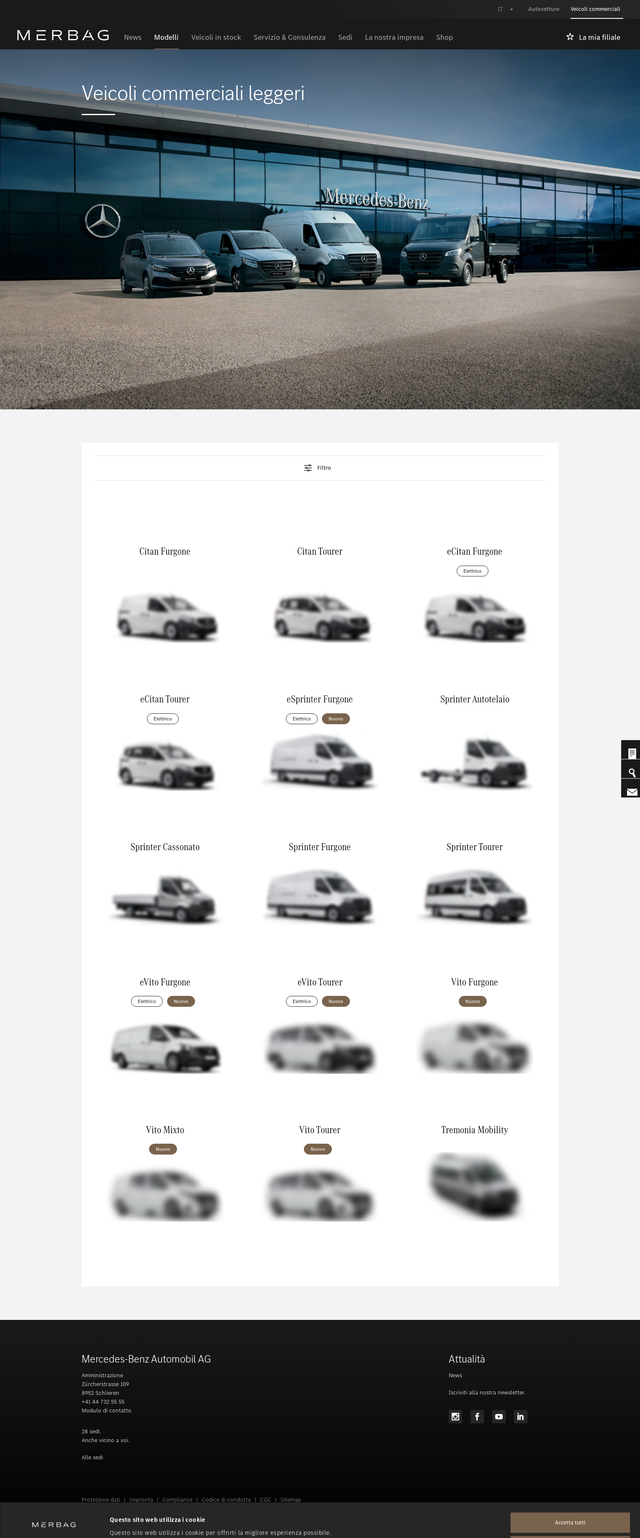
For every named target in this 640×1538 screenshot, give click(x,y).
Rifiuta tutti (570, 1511)
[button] (320, 468)
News (455, 1375)
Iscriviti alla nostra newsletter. (487, 1393)
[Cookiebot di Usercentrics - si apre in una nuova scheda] (54, 1521)
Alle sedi (92, 1457)
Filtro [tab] (317, 468)
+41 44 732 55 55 (103, 1402)
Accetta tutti (570, 1488)
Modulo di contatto (106, 1411)
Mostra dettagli (132, 1521)
